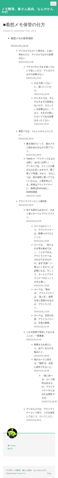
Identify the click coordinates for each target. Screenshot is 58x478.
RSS (10, 448)
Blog (49, 473)
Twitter (12, 445)
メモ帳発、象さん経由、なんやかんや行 (28, 10)
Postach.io (21, 473)
